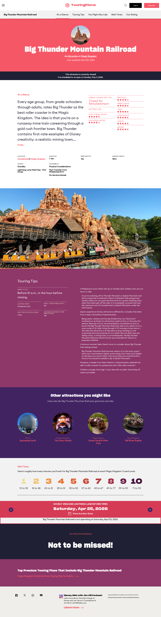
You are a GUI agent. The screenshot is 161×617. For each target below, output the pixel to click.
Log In (135, 5)
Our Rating (131, 14)
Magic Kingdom (88, 56)
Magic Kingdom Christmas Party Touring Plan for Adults (47, 576)
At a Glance (62, 14)
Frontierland (22, 159)
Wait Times (116, 14)
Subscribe (151, 5)
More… (21, 145)
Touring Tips (78, 14)
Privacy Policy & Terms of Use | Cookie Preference (123, 597)
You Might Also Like (97, 14)
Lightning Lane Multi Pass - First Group (31, 171)
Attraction (73, 56)
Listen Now (74, 608)
